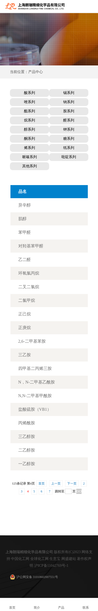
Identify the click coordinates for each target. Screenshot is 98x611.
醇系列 (29, 129)
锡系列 (68, 93)
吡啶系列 (68, 157)
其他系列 (29, 166)
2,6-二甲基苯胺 (32, 341)
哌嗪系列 (29, 157)
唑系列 (29, 102)
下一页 (72, 483)
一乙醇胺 (26, 464)
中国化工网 (20, 559)
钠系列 (68, 102)
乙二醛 (24, 259)
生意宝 (54, 559)
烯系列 (29, 148)
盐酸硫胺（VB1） (34, 409)
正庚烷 (24, 327)
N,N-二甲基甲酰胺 (35, 395)
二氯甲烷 (26, 300)
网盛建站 (68, 559)
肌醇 (22, 218)
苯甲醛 (24, 232)
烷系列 (29, 120)
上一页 (56, 483)
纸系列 (68, 148)
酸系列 (29, 93)
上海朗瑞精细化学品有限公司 (29, 552)
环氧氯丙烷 (28, 273)
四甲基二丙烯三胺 (35, 368)
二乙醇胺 (26, 450)
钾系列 (68, 129)
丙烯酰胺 (26, 423)
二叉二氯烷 (28, 287)
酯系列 (29, 111)
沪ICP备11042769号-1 (51, 566)
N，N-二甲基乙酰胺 (36, 382)
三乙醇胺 (26, 436)
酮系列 (29, 139)
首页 (41, 483)
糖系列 (68, 139)
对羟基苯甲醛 (30, 246)
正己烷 (24, 314)
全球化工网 (39, 559)
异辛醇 (24, 205)
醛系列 (68, 120)
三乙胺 (24, 355)
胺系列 (68, 111)
